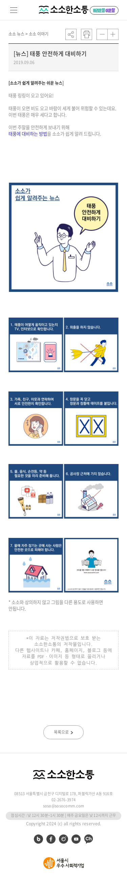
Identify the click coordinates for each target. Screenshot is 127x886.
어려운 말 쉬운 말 (104, 10)
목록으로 (63, 732)
